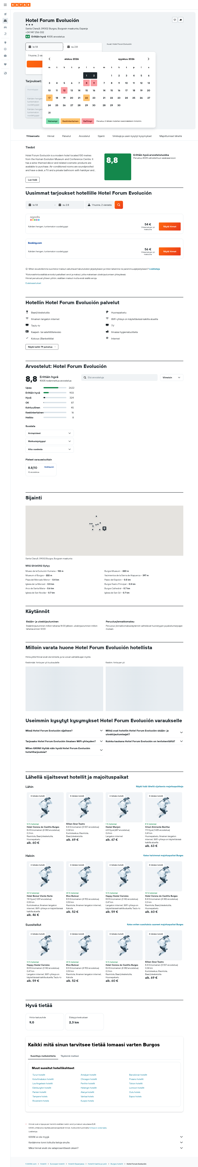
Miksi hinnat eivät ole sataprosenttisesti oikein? (106, 1148)
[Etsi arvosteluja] (121, 377)
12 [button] (64, 90)
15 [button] (86, 90)
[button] (5, 4)
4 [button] (57, 82)
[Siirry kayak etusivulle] (20, 5)
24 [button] (49, 105)
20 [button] (71, 97)
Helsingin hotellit (89, 1087)
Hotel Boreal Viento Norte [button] (40, 896)
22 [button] (86, 97)
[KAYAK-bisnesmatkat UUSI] (5, 55)
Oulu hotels (134, 1092)
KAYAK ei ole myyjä (106, 1137)
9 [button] (94, 82)
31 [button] (49, 112)
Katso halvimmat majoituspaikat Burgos (163, 855)
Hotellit (43, 1164)
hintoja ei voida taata (97, 1128)
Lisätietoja (154, 268)
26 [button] (64, 105)
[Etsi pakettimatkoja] (5, 34)
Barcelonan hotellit (138, 1074)
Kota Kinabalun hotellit (43, 1079)
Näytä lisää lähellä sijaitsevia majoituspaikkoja (159, 786)
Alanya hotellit (87, 1092)
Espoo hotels (135, 1096)
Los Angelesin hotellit (42, 1083)
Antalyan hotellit (88, 1074)
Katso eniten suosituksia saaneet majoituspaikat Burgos (155, 924)
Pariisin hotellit (39, 1092)
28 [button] (79, 105)
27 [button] (71, 105)
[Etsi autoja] (5, 27)
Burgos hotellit (117, 1164)
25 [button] (56, 105)
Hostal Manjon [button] (113, 827)
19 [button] (64, 97)
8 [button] (86, 82)
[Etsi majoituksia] (5, 21)
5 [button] (64, 82)
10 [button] (49, 90)
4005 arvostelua (56, 36)
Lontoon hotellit (136, 1087)
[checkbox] (41, 469)
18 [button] (57, 97)
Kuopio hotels (87, 1100)
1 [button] (86, 75)
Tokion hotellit (136, 1083)
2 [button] (94, 75)
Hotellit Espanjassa (76, 1164)
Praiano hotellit (136, 1079)
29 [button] (86, 105)
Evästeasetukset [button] (33, 283)
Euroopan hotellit (57, 1164)
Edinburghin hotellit (41, 1087)
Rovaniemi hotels (40, 1100)
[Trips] (5, 64)
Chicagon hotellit (89, 1079)
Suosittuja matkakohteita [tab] (43, 1056)
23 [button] (94, 97)
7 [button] (79, 82)
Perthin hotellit (88, 1083)
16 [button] (94, 90)
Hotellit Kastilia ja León (97, 1164)
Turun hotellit (38, 1074)
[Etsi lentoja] (5, 14)
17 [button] (49, 97)
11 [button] (57, 90)
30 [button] (93, 105)
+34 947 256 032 (35, 32)
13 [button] (72, 90)
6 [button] (71, 82)
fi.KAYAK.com (31, 1164)
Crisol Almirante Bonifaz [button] (157, 827)
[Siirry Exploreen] (5, 42)
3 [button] (49, 82)
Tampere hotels (39, 1096)
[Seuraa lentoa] (5, 49)
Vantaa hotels (87, 1096)
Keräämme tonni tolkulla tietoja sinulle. (106, 1142)
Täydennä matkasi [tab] (70, 1056)
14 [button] (79, 90)
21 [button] (79, 97)
